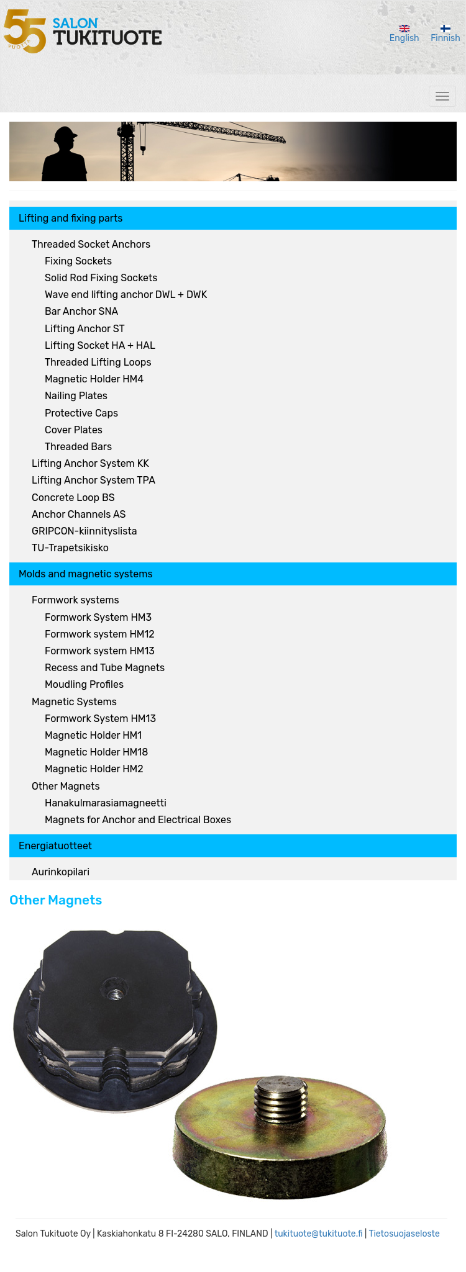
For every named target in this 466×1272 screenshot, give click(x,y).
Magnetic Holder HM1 (93, 735)
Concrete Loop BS (73, 497)
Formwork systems (75, 600)
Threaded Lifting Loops (98, 362)
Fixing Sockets (78, 261)
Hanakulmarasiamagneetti (106, 803)
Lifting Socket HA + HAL (100, 345)
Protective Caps (81, 413)
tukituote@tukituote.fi (319, 1234)
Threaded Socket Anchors (91, 244)
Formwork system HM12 (100, 634)
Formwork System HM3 (98, 617)
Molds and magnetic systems (86, 574)
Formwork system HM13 (100, 651)
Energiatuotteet (55, 846)
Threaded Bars (78, 447)
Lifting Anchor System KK (90, 463)
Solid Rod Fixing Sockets (101, 278)
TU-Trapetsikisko (70, 548)
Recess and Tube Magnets (105, 668)
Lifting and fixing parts (70, 218)
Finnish (445, 34)
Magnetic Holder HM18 (96, 752)
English (404, 34)
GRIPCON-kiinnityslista (84, 531)
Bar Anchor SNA (81, 311)
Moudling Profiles (84, 684)
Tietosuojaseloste (404, 1234)
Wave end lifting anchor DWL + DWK (126, 294)
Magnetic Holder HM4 (94, 379)
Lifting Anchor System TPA (93, 480)
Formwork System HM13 (100, 718)
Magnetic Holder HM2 (94, 769)
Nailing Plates (76, 396)
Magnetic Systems (74, 702)
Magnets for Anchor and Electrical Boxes (138, 820)
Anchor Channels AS (79, 514)
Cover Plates (74, 430)
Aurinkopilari (60, 872)
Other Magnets (66, 786)
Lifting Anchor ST (85, 329)
